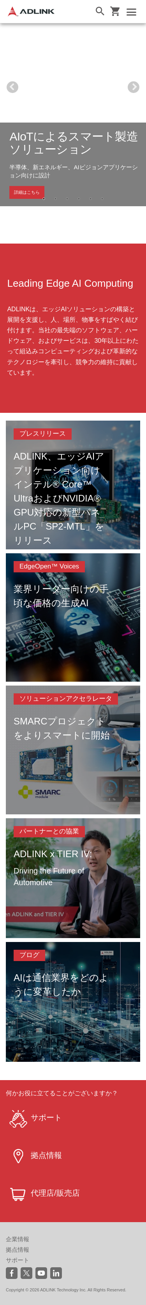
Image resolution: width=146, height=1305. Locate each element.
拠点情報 (17, 1249)
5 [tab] (91, 199)
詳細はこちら (27, 192)
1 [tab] (44, 199)
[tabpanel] (73, 114)
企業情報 (17, 1239)
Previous (12, 87)
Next (133, 87)
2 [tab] (56, 199)
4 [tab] (79, 199)
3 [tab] (67, 199)
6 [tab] (102, 199)
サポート (17, 1260)
